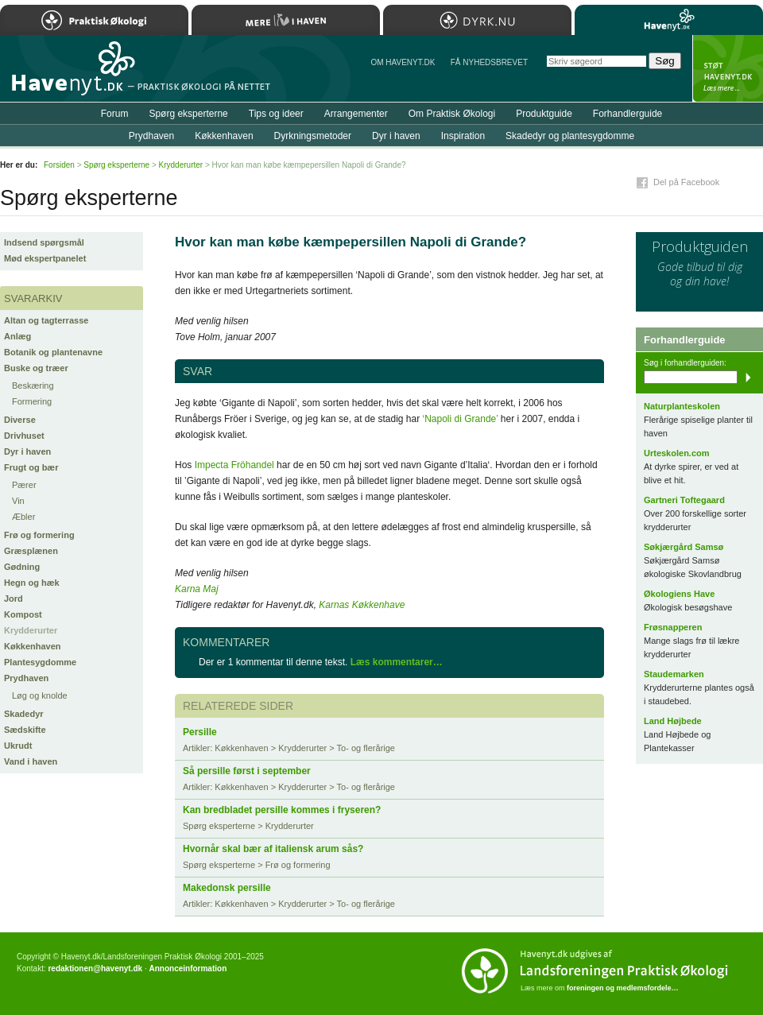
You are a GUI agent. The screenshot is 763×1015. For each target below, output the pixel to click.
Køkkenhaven (32, 646)
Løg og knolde (40, 695)
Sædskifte (25, 729)
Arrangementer (356, 113)
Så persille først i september (247, 771)
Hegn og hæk (32, 582)
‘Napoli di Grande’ (460, 418)
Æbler (23, 516)
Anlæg (17, 336)
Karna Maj (197, 589)
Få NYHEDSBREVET (489, 62)
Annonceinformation (188, 968)
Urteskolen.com (677, 453)
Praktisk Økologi (94, 20)
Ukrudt (18, 745)
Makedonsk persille (227, 887)
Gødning (22, 566)
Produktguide (544, 113)
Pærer (24, 485)
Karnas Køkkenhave (362, 604)
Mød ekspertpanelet (45, 258)
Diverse (20, 419)
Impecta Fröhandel (234, 465)
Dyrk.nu (477, 20)
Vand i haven (30, 761)
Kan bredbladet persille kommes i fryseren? (282, 809)
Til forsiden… (69, 75)
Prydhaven (26, 678)
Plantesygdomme (40, 662)
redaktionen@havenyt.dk (95, 968)
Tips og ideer (276, 113)
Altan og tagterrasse (46, 320)
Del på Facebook (686, 182)
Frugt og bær (31, 467)
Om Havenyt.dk (402, 62)
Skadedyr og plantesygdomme (569, 135)
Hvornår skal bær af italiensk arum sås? (273, 848)
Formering (32, 401)
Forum (115, 113)
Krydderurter (30, 630)
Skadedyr (24, 714)
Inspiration (463, 135)
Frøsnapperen (673, 627)
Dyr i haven (27, 451)
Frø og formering (39, 535)
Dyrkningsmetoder (312, 135)
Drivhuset (24, 435)
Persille (200, 732)
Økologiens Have (679, 594)
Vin (18, 501)
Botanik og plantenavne (53, 352)
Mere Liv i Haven (286, 20)
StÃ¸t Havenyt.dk (727, 68)
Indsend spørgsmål (44, 242)
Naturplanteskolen (682, 406)
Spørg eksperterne (188, 113)
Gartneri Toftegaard (684, 500)
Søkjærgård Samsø (683, 547)
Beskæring (33, 385)
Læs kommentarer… (397, 662)
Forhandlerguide (627, 113)
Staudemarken (674, 674)
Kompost (23, 614)
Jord (13, 598)
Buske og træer (36, 368)
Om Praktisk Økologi (452, 113)
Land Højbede (673, 721)
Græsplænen (31, 551)
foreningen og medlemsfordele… (623, 988)
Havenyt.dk (669, 20)
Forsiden (59, 165)
